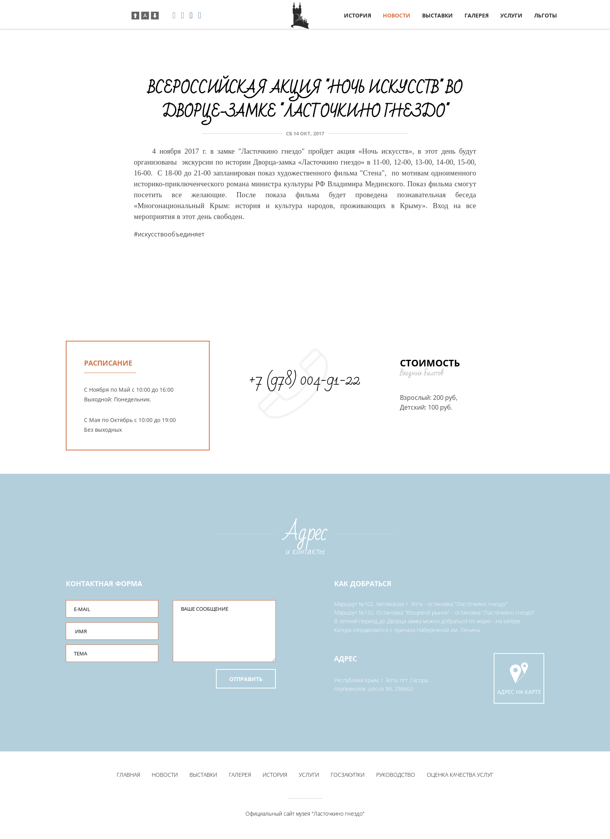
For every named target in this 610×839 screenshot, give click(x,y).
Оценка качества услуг (460, 776)
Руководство (395, 776)
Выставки (437, 15)
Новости (396, 15)
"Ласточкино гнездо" (338, 815)
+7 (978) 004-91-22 (304, 379)
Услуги (511, 15)
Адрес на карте (518, 678)
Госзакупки (348, 776)
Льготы (545, 15)
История (357, 15)
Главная (128, 776)
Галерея (477, 15)
